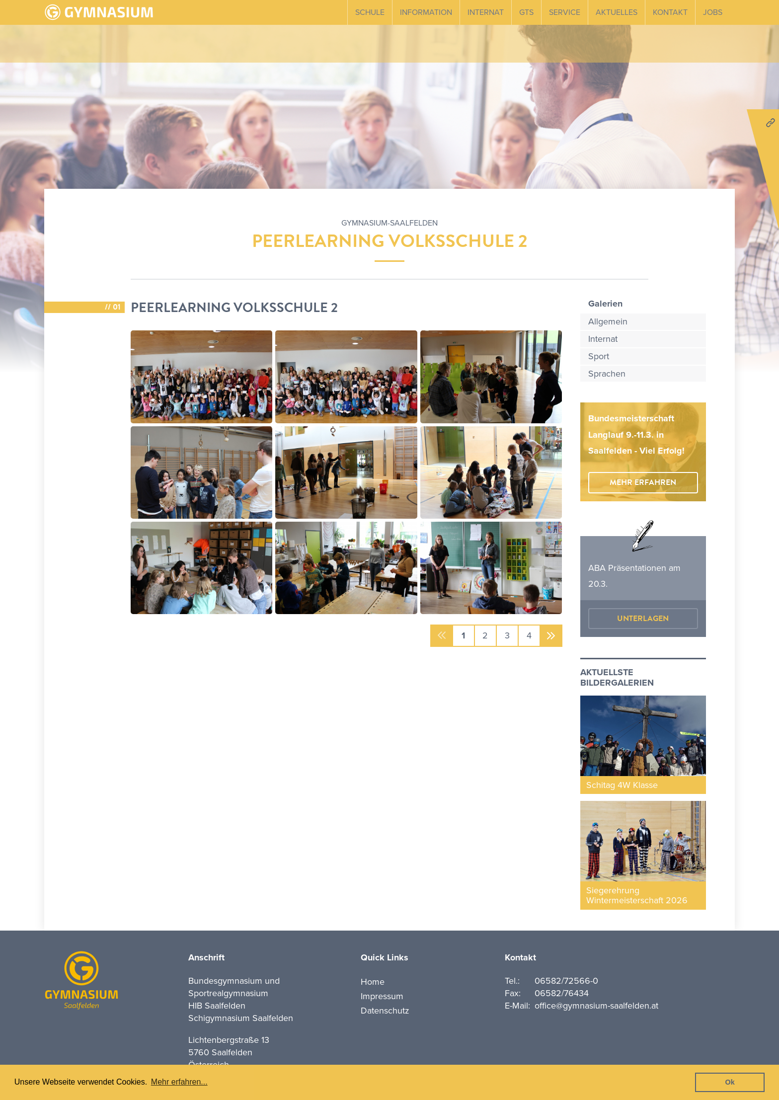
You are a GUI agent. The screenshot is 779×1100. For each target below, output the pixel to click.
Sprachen (606, 373)
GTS (526, 12)
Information (426, 12)
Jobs (712, 12)
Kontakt (670, 12)
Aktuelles (616, 12)
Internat (485, 12)
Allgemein (607, 321)
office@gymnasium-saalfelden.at (596, 1005)
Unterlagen (643, 619)
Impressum (382, 996)
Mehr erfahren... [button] (179, 1082)
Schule (370, 12)
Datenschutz (385, 1010)
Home (373, 981)
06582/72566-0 (566, 980)
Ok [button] (730, 1082)
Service (564, 12)
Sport (598, 356)
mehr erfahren (643, 482)
